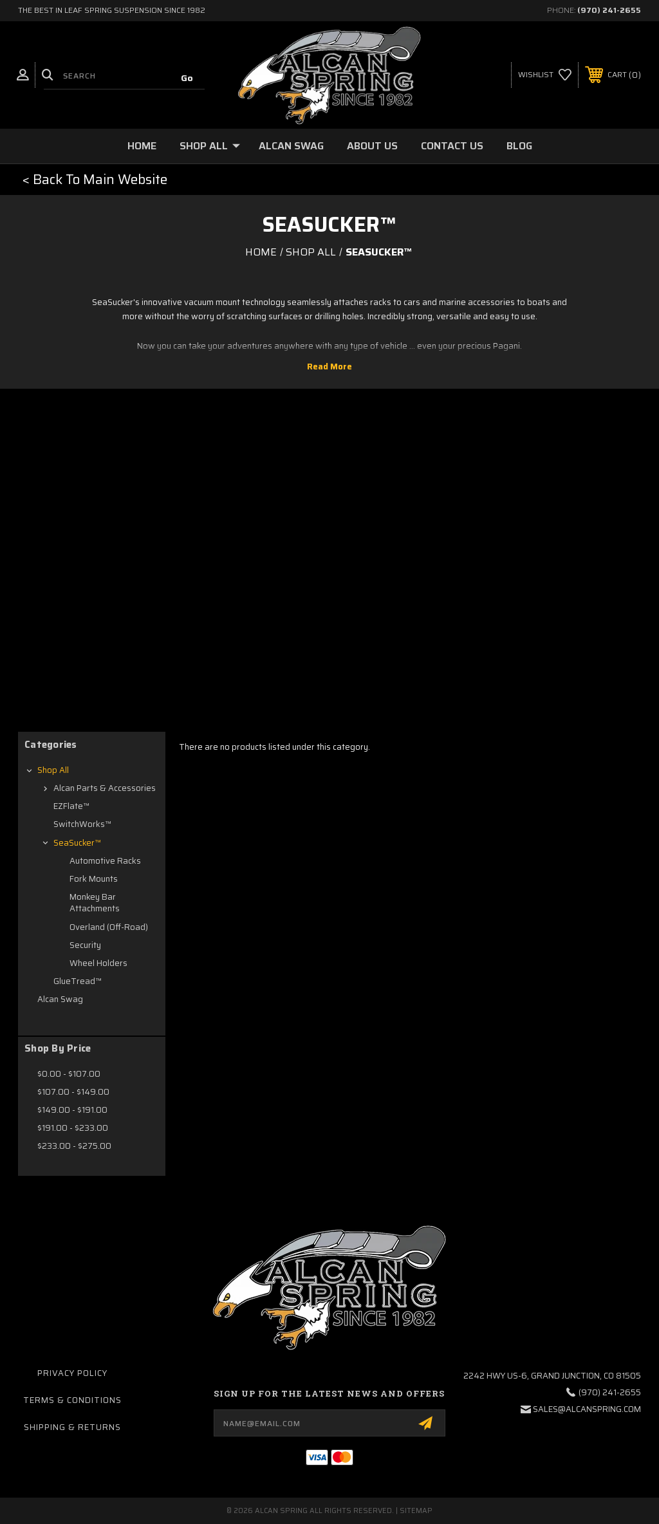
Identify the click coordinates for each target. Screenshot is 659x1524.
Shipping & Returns (72, 1427)
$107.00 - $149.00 (73, 1092)
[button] (95, 179)
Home (141, 146)
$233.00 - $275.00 (74, 1146)
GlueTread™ (77, 981)
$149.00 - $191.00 (72, 1110)
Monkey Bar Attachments (95, 902)
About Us (372, 146)
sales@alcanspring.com (587, 1409)
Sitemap (416, 1510)
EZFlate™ (71, 806)
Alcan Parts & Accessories (104, 788)
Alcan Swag (291, 146)
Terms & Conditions (72, 1400)
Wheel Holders (98, 963)
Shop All (210, 146)
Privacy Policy (72, 1373)
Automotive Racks (105, 861)
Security (85, 945)
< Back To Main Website (95, 179)
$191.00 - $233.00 (72, 1128)
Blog (519, 146)
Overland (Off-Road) (109, 927)
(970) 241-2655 (609, 10)
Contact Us (452, 146)
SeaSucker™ (77, 843)
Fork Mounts (94, 879)
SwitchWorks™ (82, 824)
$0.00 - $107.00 (68, 1074)
